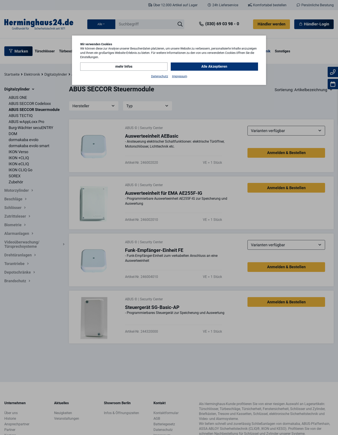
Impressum (179, 76)
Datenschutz (159, 76)
